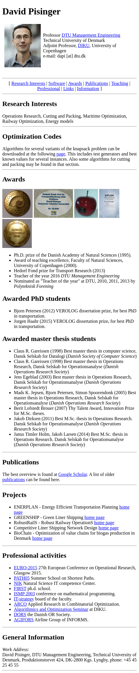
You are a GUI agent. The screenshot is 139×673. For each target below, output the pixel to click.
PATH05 (22, 578)
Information (88, 88)
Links (68, 88)
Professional (48, 88)
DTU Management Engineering (91, 35)
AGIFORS (24, 619)
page (61, 153)
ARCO (20, 604)
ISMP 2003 (24, 593)
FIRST (20, 588)
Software (57, 83)
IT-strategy (24, 598)
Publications (96, 83)
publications (13, 479)
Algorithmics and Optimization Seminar (51, 609)
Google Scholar (72, 474)
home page (94, 517)
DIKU (84, 45)
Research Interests (28, 83)
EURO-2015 (25, 567)
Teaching (119, 83)
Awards (75, 83)
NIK (18, 583)
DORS (20, 614)
